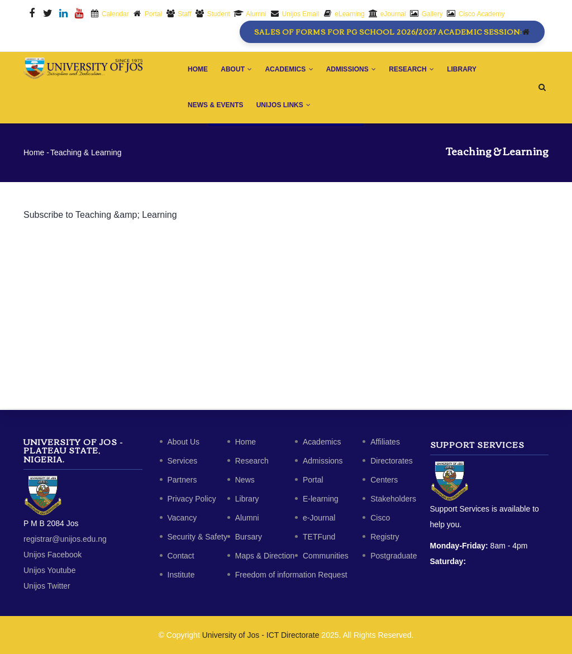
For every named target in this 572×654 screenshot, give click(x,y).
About (237, 70)
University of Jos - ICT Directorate (261, 635)
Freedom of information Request (291, 574)
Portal (313, 479)
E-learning (321, 498)
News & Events (216, 106)
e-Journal (319, 517)
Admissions (353, 70)
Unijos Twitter (46, 585)
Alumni (247, 517)
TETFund (319, 536)
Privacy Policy (192, 498)
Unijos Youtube (49, 570)
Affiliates (385, 441)
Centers (384, 479)
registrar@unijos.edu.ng (65, 538)
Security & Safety (197, 536)
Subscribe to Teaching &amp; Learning (100, 216)
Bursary (248, 536)
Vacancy (182, 517)
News (245, 479)
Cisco (380, 517)
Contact (181, 555)
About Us (184, 441)
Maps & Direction (265, 555)
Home (198, 70)
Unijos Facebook (52, 554)
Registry (384, 536)
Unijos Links (284, 106)
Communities (326, 555)
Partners (182, 479)
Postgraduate (393, 555)
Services (183, 460)
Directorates (391, 460)
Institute (181, 574)
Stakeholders (393, 498)
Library (464, 70)
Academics (290, 70)
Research (413, 70)
